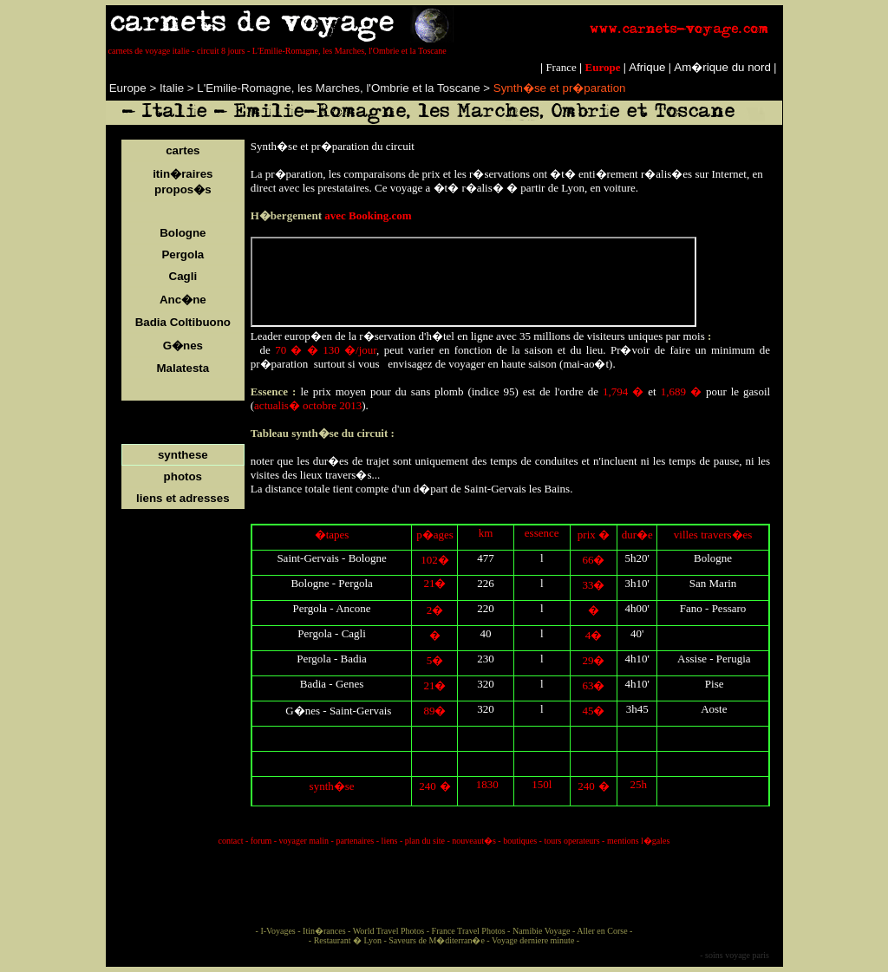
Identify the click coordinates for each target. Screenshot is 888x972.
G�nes (183, 345)
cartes (182, 150)
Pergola (182, 254)
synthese (183, 454)
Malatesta (182, 368)
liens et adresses (182, 498)
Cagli (183, 276)
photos (183, 476)
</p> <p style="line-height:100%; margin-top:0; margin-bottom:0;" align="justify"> (473, 282)
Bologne (183, 232)
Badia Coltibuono (183, 322)
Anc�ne (183, 299)
